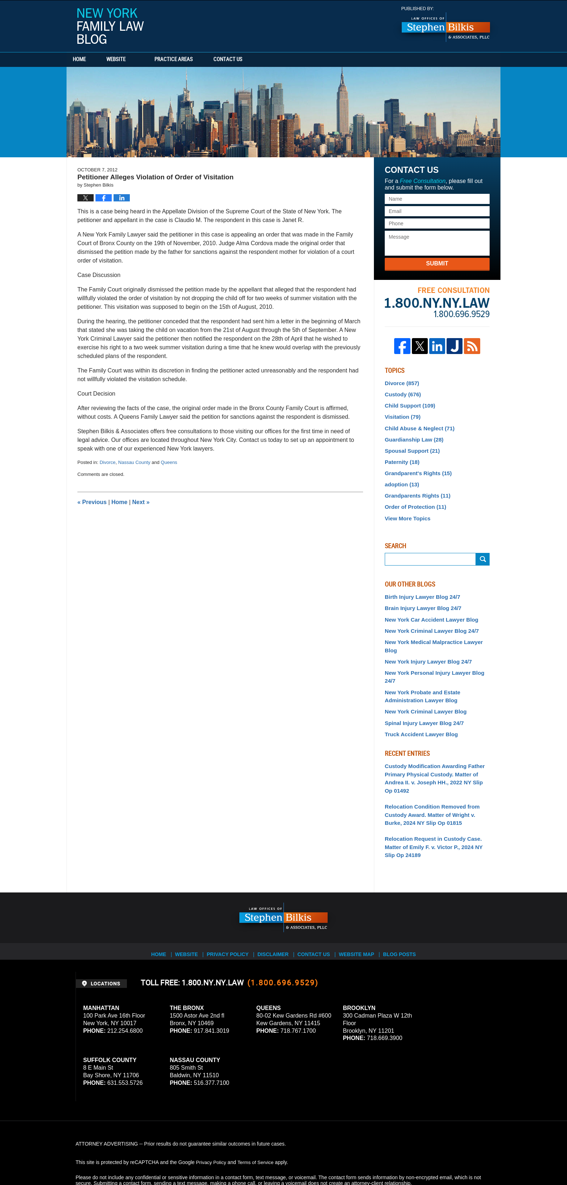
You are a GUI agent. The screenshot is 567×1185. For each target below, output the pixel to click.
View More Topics (406, 510)
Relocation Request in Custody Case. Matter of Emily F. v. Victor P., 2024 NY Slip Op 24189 (435, 809)
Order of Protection (413, 500)
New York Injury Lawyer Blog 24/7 (425, 641)
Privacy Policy (229, 913)
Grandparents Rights (415, 489)
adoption (401, 478)
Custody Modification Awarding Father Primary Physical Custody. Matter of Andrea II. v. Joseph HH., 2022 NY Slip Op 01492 (434, 745)
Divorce (107, 462)
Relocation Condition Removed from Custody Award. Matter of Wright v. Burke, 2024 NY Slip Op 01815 (435, 779)
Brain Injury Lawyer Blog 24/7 (420, 599)
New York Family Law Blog (110, 26)
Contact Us (252, 60)
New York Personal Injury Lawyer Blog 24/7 (436, 652)
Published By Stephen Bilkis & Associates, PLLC (446, 24)
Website (132, 60)
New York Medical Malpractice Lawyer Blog (436, 631)
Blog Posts (405, 913)
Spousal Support (410, 446)
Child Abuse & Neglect (417, 425)
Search (483, 551)
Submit (437, 263)
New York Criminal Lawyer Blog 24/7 (428, 620)
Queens (169, 462)
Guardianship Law (412, 436)
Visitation (401, 415)
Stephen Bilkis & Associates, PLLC (157, 1159)
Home (87, 60)
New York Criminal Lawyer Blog (423, 681)
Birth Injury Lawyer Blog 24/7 (420, 588)
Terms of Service (257, 1124)
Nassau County (134, 462)
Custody (401, 393)
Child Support (408, 404)
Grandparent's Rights (416, 468)
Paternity (401, 457)
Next (141, 502)
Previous (92, 502)
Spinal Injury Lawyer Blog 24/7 (421, 692)
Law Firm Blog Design (456, 1159)
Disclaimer (275, 913)
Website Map (361, 913)
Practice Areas (190, 60)
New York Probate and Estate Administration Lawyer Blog (420, 666)
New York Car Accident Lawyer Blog (428, 610)
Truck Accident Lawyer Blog (418, 702)
